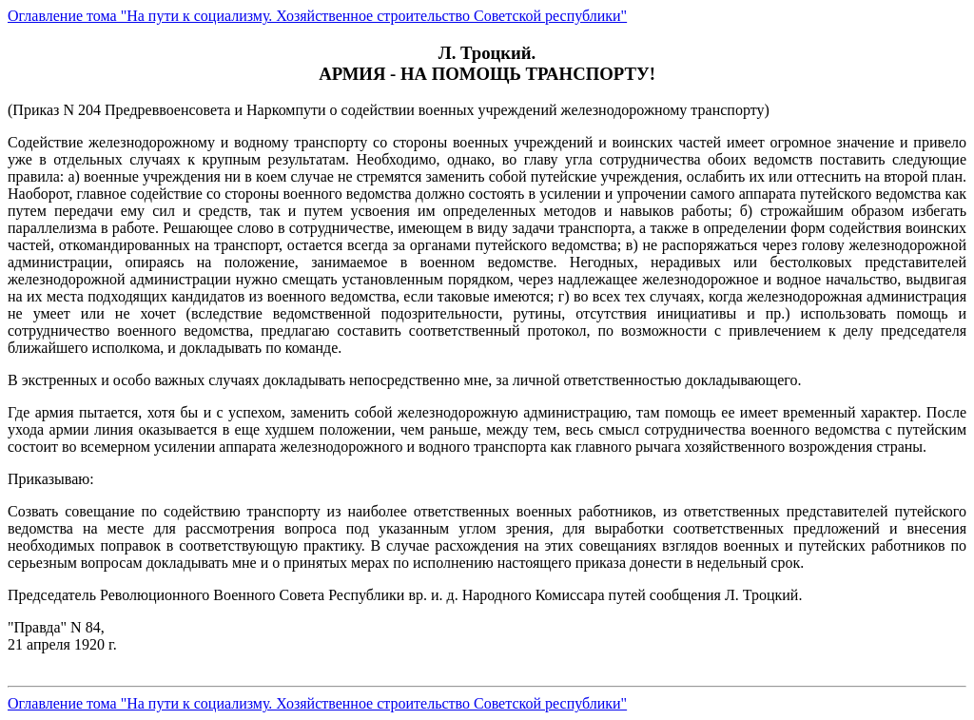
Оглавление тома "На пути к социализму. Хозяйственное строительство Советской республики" (317, 16)
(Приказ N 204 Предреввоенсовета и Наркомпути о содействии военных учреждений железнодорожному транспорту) (487, 395)
